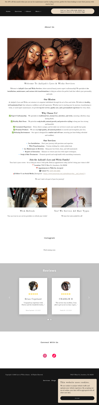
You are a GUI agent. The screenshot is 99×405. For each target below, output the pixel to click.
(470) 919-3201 (55, 171)
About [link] (28, 11)
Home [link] (8, 11)
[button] (37, 11)
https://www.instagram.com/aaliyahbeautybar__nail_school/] (64, 174)
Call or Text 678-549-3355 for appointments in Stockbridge (72, 11)
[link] (45, 356)
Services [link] (18, 11)
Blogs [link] (54, 380)
